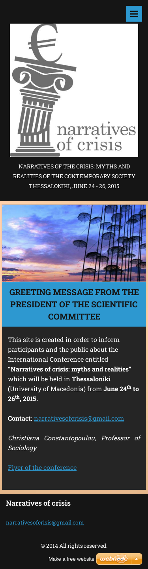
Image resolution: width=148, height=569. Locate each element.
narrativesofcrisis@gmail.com (79, 418)
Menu (134, 14)
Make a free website (71, 559)
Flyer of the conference (42, 467)
